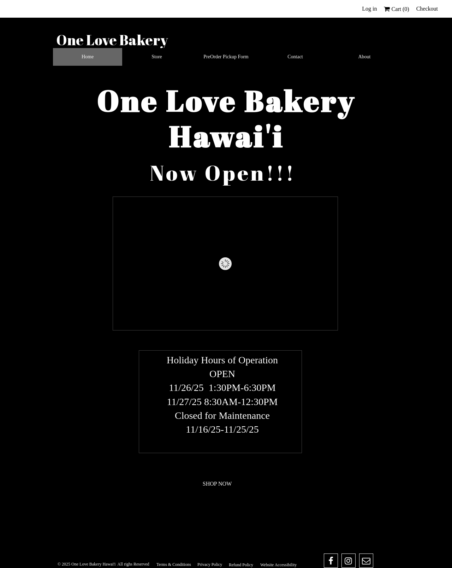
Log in (369, 9)
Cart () (396, 9)
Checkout (427, 9)
